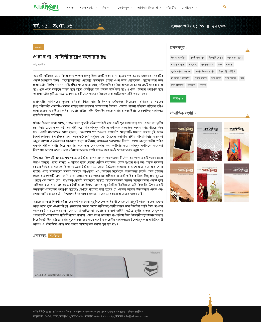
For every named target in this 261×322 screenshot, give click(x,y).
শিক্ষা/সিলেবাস (216, 58)
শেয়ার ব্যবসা (200, 78)
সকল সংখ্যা (87, 7)
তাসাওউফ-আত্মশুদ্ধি (204, 71)
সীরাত (203, 85)
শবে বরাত (216, 78)
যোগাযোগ (187, 7)
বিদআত (191, 85)
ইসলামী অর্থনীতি (227, 71)
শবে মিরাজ (230, 78)
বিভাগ (105, 7)
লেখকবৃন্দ (123, 7)
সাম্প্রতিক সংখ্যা (183, 113)
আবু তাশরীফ (39, 64)
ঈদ (242, 78)
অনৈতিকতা (55, 235)
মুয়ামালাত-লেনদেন (181, 71)
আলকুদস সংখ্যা (235, 58)
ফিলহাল (38, 47)
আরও (178, 98)
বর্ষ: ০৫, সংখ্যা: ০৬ (52, 26)
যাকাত (229, 64)
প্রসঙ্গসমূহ (179, 47)
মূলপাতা (70, 7)
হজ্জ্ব (220, 64)
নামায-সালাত (177, 64)
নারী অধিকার (177, 85)
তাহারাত (193, 64)
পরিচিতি (171, 7)
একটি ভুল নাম (197, 58)
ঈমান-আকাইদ (178, 58)
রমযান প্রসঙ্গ (207, 64)
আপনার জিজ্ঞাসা (147, 7)
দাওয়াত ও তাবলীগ (180, 78)
